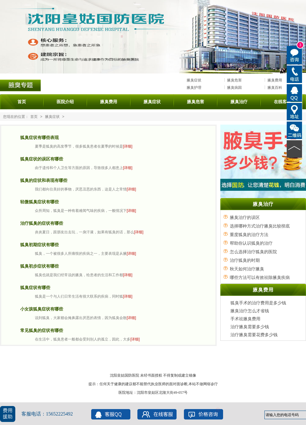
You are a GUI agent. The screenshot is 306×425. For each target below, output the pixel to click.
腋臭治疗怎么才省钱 (249, 310)
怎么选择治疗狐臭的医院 (253, 251)
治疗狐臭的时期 (245, 260)
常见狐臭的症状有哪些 (41, 330)
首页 (21, 101)
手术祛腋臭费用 (245, 318)
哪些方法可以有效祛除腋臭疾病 (260, 277)
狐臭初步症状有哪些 (39, 266)
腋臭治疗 (239, 101)
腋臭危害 (234, 80)
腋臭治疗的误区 (245, 217)
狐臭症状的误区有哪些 (41, 158)
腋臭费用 (274, 80)
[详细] (127, 146)
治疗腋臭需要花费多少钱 (254, 334)
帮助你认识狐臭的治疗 (251, 243)
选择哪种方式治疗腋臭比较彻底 (260, 226)
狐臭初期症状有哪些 (39, 244)
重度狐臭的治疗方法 (249, 234)
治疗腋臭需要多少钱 (249, 326)
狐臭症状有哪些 (35, 287)
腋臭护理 (194, 87)
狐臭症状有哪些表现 (39, 137)
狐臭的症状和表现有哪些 (43, 180)
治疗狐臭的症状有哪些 (41, 223)
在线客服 (282, 101)
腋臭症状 (194, 80)
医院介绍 (65, 101)
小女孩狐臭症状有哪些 (41, 309)
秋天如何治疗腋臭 (247, 268)
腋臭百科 (274, 87)
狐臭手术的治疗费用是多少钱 (258, 302)
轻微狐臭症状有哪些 (39, 201)
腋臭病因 (234, 87)
